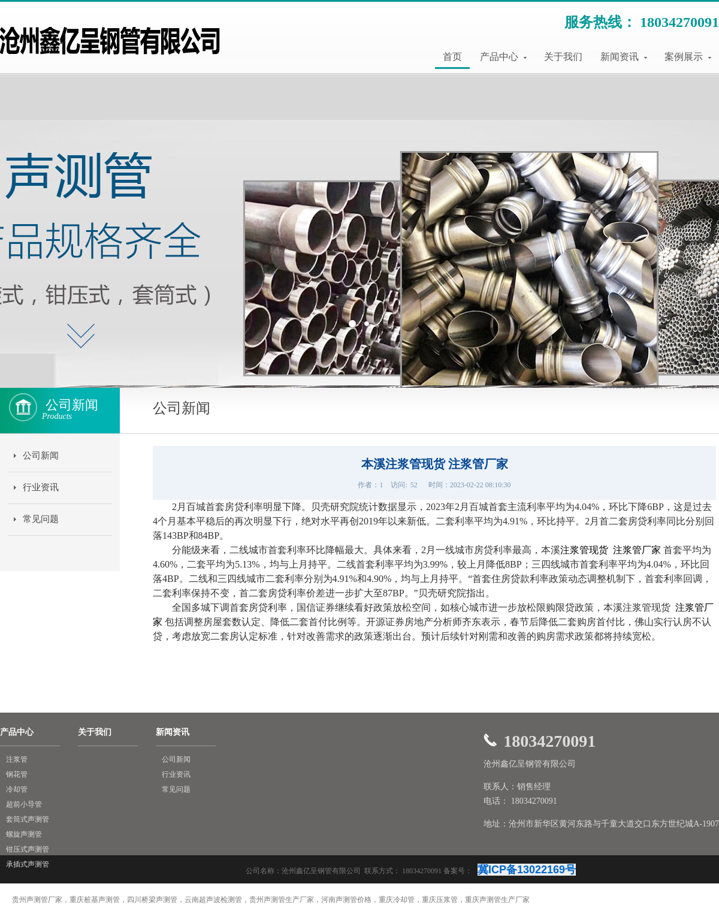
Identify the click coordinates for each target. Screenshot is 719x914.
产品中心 (503, 57)
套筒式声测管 (27, 819)
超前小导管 (24, 804)
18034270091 (679, 22)
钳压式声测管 (27, 849)
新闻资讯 (623, 57)
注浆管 (17, 759)
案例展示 (687, 57)
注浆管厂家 (637, 550)
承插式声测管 (27, 864)
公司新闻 (41, 455)
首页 (452, 57)
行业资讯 (41, 487)
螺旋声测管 (24, 834)
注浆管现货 (585, 550)
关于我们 (563, 57)
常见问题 (41, 519)
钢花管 (17, 774)
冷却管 (17, 789)
